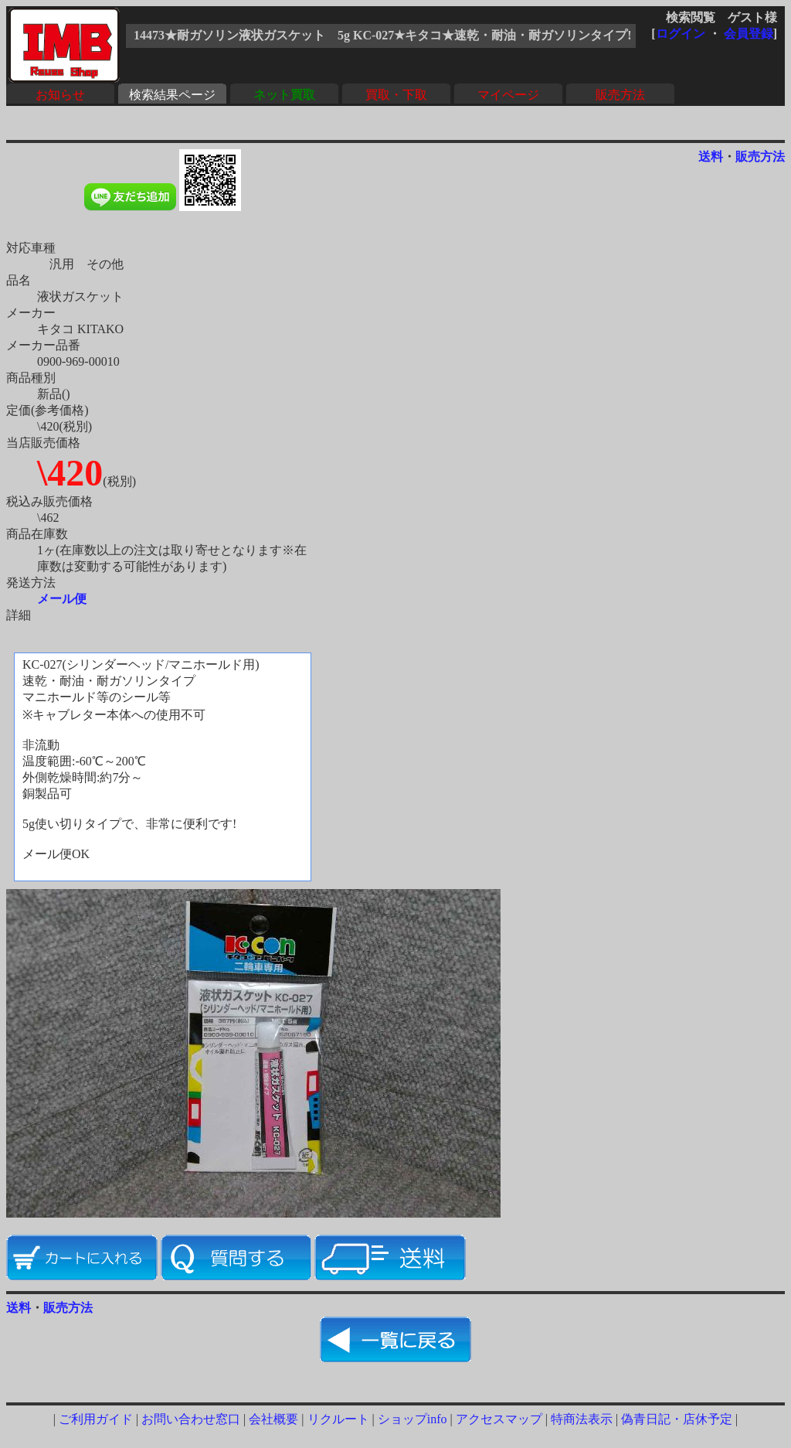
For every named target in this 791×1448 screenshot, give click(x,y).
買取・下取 (396, 94)
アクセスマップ (499, 1419)
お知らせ (60, 94)
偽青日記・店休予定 (676, 1419)
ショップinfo (412, 1419)
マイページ (508, 94)
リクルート (338, 1419)
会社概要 (273, 1419)
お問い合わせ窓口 (190, 1419)
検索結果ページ (172, 94)
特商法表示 (582, 1419)
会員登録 (748, 33)
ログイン (680, 33)
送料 (710, 156)
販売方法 (620, 94)
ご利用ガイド (96, 1419)
